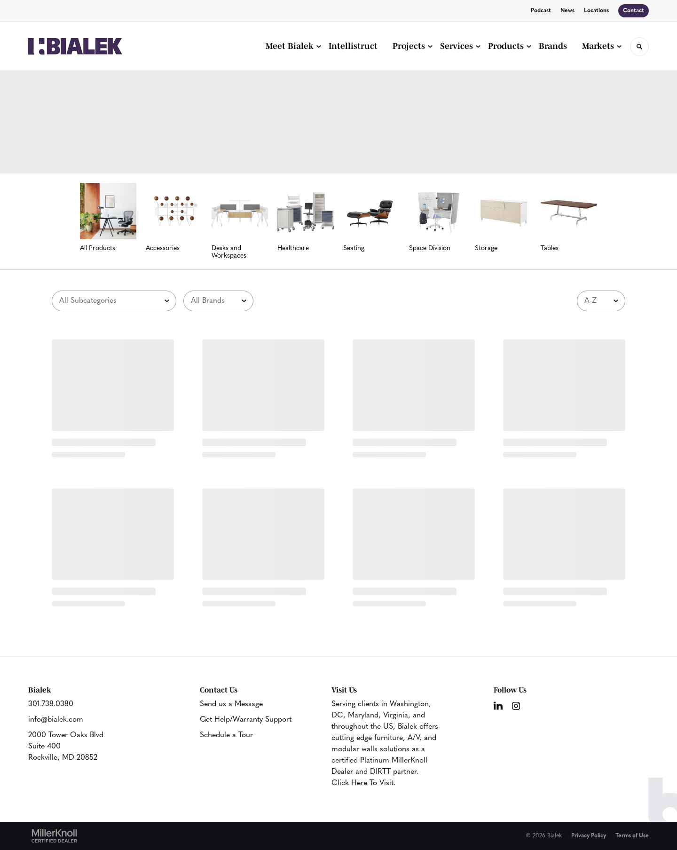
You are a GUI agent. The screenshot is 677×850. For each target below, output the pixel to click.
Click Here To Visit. (363, 783)
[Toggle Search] (639, 46)
